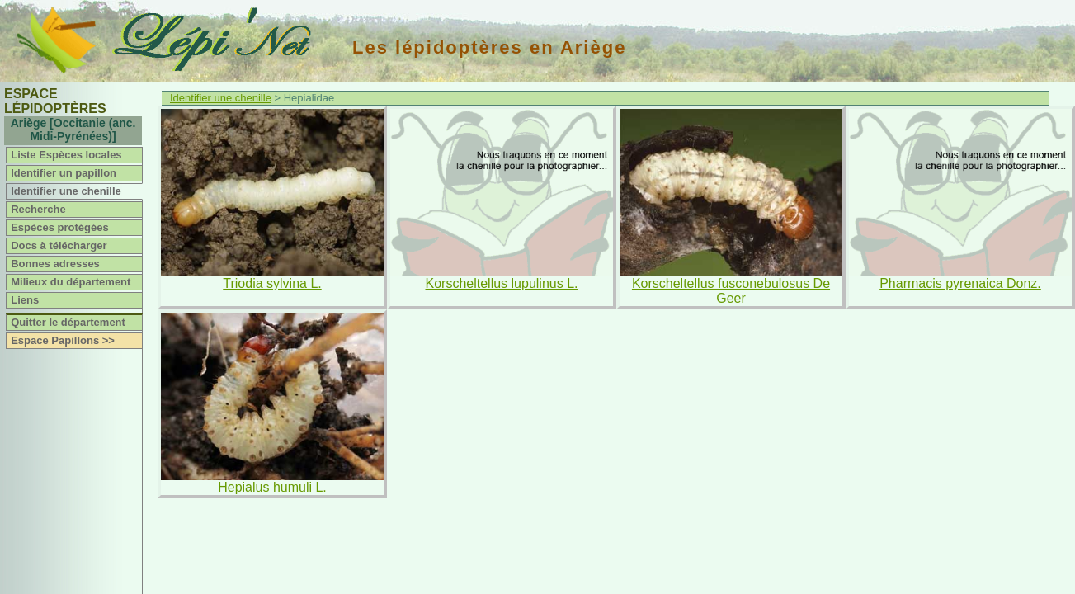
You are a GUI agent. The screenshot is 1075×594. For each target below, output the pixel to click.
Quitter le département (68, 322)
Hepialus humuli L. (272, 487)
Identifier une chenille (66, 191)
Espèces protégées (60, 227)
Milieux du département (70, 282)
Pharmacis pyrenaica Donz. (960, 283)
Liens (25, 300)
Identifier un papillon (63, 173)
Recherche (38, 209)
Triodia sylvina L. (272, 283)
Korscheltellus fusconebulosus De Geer (731, 290)
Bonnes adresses (55, 263)
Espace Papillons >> (63, 340)
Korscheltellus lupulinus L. (502, 283)
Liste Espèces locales (66, 154)
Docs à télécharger (58, 245)
